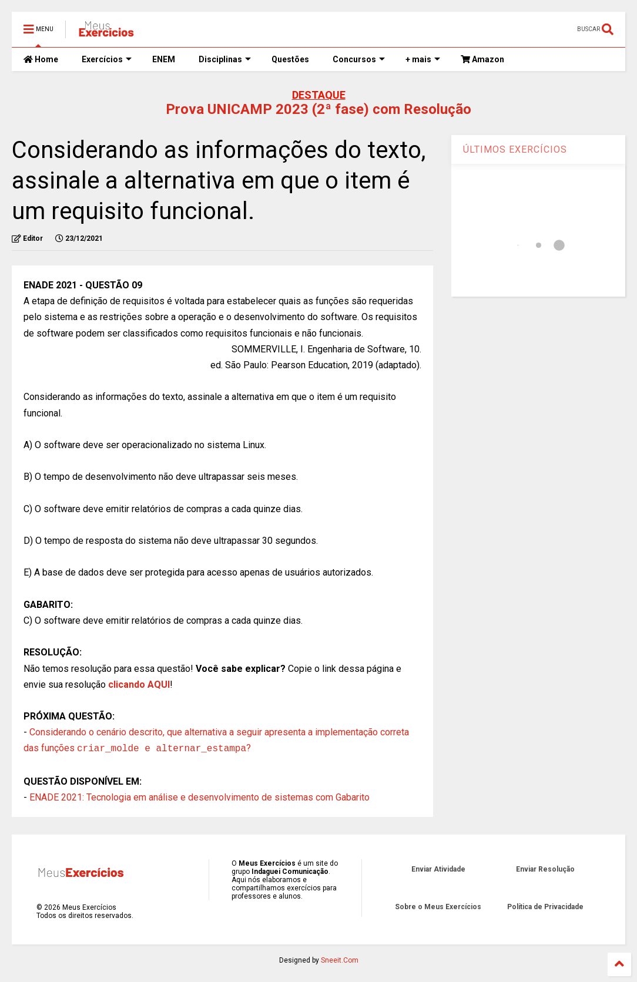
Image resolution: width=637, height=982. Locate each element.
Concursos (359, 59)
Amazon (482, 59)
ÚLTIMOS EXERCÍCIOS (515, 149)
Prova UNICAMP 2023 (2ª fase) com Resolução (318, 109)
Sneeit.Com (339, 960)
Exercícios (107, 59)
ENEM (163, 59)
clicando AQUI (139, 684)
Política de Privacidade (545, 907)
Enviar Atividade (438, 869)
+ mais (422, 59)
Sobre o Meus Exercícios (438, 907)
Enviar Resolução (545, 869)
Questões (290, 59)
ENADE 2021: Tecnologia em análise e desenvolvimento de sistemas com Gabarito (199, 797)
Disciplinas (225, 59)
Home (41, 59)
